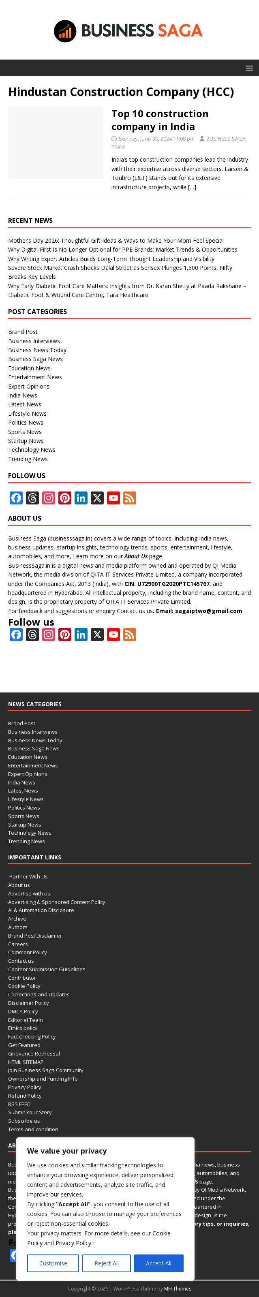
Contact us (131, 611)
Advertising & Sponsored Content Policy (56, 902)
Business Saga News (35, 359)
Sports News (25, 432)
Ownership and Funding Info (43, 1078)
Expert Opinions (28, 386)
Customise (53, 1263)
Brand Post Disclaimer (35, 935)
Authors (18, 927)
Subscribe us (24, 1120)
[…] (192, 187)
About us (19, 885)
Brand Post (23, 331)
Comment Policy (27, 952)
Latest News (24, 404)
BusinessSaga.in (29, 565)
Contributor (22, 977)
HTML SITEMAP (26, 1062)
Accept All (158, 1263)
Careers (18, 944)
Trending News (28, 459)
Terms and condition (33, 1129)
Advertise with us (29, 893)
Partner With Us (28, 876)
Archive (17, 918)
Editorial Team (25, 1019)
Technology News (32, 449)
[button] (248, 67)
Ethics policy (23, 1028)
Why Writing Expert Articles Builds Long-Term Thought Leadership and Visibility (111, 259)
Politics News (25, 422)
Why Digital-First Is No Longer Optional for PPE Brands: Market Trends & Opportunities (123, 249)
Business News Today (37, 350)
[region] (105, 1209)
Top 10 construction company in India (160, 119)
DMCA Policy (23, 1011)
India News (22, 395)
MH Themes (177, 1288)
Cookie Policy (24, 985)
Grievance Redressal (34, 1053)
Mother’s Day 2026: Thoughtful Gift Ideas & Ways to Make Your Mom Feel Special (116, 240)
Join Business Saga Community (45, 1070)
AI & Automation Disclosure (41, 910)
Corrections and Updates (39, 994)
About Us (136, 556)
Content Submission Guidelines (47, 969)
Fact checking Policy (32, 1036)
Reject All (106, 1263)
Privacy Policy (73, 1243)
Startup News (26, 440)
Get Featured (24, 1045)
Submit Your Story (30, 1112)
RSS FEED (19, 1104)
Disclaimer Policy (28, 1002)
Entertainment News (35, 377)
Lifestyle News (27, 413)
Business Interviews (34, 341)
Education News (29, 368)
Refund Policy (25, 1095)
